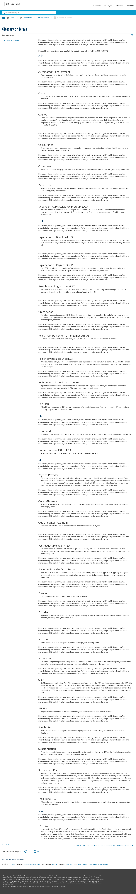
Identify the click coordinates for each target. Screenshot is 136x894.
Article (54, 864)
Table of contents (13, 40)
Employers (108, 5)
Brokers (119, 5)
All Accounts (82, 864)
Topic (13, 864)
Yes (29, 851)
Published (68, 864)
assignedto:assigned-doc (98, 864)
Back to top (6, 845)
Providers (130, 5)
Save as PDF (132, 35)
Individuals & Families (32, 864)
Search (3, 12)
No (38, 851)
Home (11, 18)
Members (97, 5)
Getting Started (43, 18)
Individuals (26, 18)
